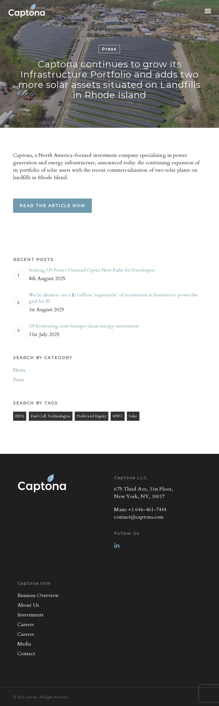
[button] (208, 10)
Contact (26, 653)
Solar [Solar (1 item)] (133, 416)
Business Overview (38, 595)
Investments (30, 614)
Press (109, 49)
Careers (25, 624)
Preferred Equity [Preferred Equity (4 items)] (91, 416)
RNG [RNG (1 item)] (118, 416)
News (19, 370)
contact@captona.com (139, 517)
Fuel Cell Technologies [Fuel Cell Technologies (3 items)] (50, 416)
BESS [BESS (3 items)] (19, 416)
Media (24, 644)
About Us (28, 605)
